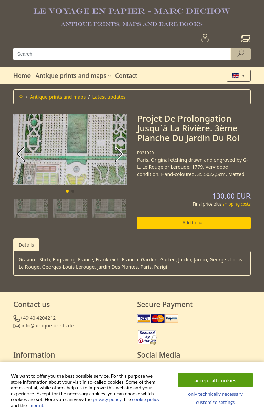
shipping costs (237, 204)
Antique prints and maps (73, 75)
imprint (35, 405)
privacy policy (107, 399)
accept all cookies (215, 380)
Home (22, 75)
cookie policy (146, 399)
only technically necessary (215, 394)
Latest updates (109, 97)
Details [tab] (26, 245)
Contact (126, 75)
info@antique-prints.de (48, 325)
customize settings (215, 402)
